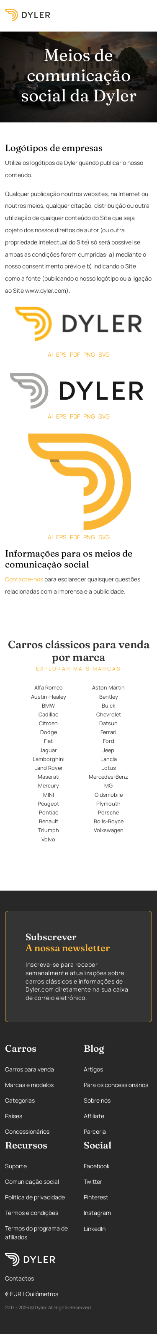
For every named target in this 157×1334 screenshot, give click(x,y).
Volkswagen (109, 830)
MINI (48, 794)
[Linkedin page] (118, 1228)
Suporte (16, 1166)
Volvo (48, 839)
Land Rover (48, 768)
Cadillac (48, 714)
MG (108, 785)
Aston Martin (108, 687)
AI (50, 354)
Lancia (108, 759)
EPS (61, 354)
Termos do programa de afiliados (36, 1232)
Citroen (48, 723)
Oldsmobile (109, 794)
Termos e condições (31, 1213)
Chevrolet (108, 714)
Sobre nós (97, 1100)
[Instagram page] (118, 1212)
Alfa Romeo (48, 687)
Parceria (95, 1131)
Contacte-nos (24, 579)
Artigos (93, 1069)
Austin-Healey (48, 696)
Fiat (48, 741)
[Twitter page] (118, 1181)
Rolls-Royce (109, 821)
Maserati (48, 776)
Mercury (48, 785)
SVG (104, 354)
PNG (89, 354)
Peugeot (48, 803)
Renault (48, 821)
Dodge (48, 732)
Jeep (108, 750)
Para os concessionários (116, 1085)
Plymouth (108, 803)
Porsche (108, 812)
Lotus (108, 768)
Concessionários (27, 1131)
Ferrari (108, 732)
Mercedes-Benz (108, 776)
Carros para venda (29, 1069)
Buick (108, 705)
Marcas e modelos (29, 1085)
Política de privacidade (35, 1197)
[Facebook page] (118, 1166)
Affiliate (94, 1116)
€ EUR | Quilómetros (31, 1294)
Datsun (108, 723)
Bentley (108, 696)
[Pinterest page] (118, 1197)
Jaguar (48, 750)
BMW (48, 705)
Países (13, 1116)
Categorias (20, 1100)
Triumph (48, 830)
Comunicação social (32, 1181)
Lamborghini (48, 759)
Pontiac (48, 812)
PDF (75, 354)
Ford (108, 741)
